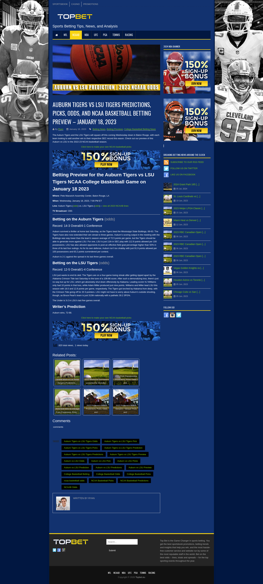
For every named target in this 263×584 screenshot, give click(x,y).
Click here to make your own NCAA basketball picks (106, 147)
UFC (96, 35)
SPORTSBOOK (60, 4)
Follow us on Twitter (184, 168)
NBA (87, 35)
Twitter (54, 550)
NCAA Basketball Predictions (134, 480)
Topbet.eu (140, 577)
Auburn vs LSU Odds (74, 461)
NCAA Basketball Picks (102, 480)
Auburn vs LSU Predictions (109, 467)
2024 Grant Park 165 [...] (186, 184)
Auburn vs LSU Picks (127, 461)
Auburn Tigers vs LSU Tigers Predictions (83, 454)
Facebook (59, 550)
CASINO (75, 4)
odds (75, 206)
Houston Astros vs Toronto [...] (189, 280)
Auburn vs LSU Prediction (76, 467)
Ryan (60, 129)
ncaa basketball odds (74, 480)
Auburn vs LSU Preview (140, 467)
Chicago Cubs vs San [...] (187, 292)
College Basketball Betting (77, 474)
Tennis (116, 35)
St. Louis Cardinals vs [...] (187, 196)
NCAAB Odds (70, 487)
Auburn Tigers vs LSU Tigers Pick (120, 441)
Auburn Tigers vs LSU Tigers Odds (81, 441)
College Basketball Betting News (140, 129)
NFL (65, 35)
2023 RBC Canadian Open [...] (190, 232)
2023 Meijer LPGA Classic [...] (189, 208)
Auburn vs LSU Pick (101, 461)
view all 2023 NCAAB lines (115, 206)
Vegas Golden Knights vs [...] (189, 268)
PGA (105, 35)
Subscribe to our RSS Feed (187, 162)
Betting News (99, 129)
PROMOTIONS (90, 4)
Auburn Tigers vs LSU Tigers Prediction (123, 448)
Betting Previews (115, 129)
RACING (129, 35)
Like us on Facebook (183, 174)
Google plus (63, 550)
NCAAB (75, 35)
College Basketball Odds (108, 474)
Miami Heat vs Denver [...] (187, 220)
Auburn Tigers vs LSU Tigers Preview (128, 454)
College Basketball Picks (139, 474)
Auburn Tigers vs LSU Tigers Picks (81, 448)
